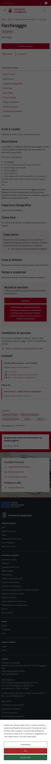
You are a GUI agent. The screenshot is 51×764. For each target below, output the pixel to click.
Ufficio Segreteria (8, 679)
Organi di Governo (8, 531)
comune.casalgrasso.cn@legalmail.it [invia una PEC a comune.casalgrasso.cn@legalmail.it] (24, 377)
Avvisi (3, 633)
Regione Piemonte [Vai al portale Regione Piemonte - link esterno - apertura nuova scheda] (9, 3)
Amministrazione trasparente (13, 716)
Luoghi (4, 646)
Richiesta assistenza (9, 712)
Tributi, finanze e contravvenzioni (14, 605)
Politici (4, 535)
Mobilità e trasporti (8, 597)
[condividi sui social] (7, 54)
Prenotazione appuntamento (12, 704)
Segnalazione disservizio (11, 708)
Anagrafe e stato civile (10, 567)
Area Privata (6, 744)
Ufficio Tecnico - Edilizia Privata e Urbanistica (22, 391)
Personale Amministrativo (11, 538)
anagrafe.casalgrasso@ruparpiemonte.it (22, 682)
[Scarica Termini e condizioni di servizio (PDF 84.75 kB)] (21, 348)
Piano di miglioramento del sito (13, 735)
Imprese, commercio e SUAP (12, 593)
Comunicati (5, 629)
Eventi (4, 650)
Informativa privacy (9, 720)
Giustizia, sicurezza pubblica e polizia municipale (20, 589)
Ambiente (5, 563)
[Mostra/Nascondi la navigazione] (4, 10)
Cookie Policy (6, 723)
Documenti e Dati (8, 546)
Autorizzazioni (6, 574)
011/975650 (10, 371)
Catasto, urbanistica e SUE (11, 578)
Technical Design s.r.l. (17, 757)
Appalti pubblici (7, 570)
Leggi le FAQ (6, 701)
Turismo (4, 608)
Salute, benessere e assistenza (13, 601)
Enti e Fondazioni (8, 542)
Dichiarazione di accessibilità (12, 731)
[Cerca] (44, 10)
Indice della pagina (25, 68)
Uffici (3, 527)
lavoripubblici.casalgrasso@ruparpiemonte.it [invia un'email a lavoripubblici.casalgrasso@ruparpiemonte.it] (21, 374)
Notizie (4, 625)
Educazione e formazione (11, 586)
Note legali (5, 727)
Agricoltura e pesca (8, 559)
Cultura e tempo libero (10, 582)
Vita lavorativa (7, 612)
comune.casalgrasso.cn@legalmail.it (19, 685)
